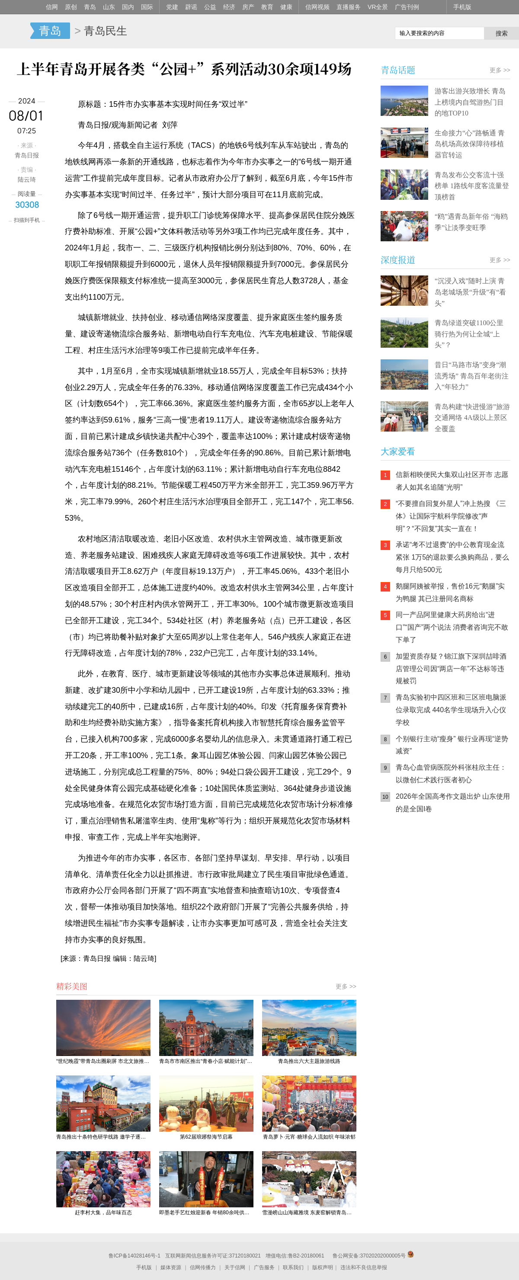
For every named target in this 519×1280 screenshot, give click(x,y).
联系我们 (293, 1267)
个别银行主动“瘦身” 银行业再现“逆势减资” (452, 745)
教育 (267, 6)
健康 (286, 6)
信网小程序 (458, 875)
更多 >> (346, 986)
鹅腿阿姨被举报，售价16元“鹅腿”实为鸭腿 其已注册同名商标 (450, 592)
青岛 (90, 6)
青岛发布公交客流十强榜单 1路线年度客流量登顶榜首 (472, 186)
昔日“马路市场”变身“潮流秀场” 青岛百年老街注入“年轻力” (472, 375)
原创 (71, 6)
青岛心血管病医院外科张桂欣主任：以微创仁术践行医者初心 (451, 774)
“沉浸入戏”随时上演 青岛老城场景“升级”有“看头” (470, 292)
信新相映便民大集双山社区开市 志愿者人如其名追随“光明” (452, 481)
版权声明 (322, 1267)
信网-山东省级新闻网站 (15, 31)
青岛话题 (398, 70)
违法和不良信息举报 (363, 1267)
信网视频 (317, 6)
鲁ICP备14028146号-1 (134, 1256)
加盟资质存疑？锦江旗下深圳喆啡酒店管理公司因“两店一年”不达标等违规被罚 (451, 669)
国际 (147, 6)
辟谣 (191, 6)
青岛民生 (105, 31)
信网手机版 (406, 875)
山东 (109, 6)
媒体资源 (170, 1267)
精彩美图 (71, 986)
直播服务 (348, 6)
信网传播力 (203, 1267)
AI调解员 (458, 910)
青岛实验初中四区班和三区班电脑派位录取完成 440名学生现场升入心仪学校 (451, 710)
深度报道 (398, 259)
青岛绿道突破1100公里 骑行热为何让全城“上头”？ (469, 334)
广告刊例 (407, 6)
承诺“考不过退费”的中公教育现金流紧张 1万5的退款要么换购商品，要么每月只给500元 (452, 557)
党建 (172, 6)
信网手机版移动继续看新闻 (343, 31)
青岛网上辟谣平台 (406, 910)
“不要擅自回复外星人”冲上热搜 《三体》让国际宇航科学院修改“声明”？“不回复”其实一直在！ (451, 516)
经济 (229, 6)
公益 (210, 6)
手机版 (462, 6)
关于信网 (234, 1267)
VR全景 (378, 6)
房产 (248, 6)
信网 (52, 6)
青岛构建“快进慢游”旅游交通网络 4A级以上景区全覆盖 (472, 417)
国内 (128, 6)
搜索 (502, 33)
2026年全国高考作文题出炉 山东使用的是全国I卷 (453, 803)
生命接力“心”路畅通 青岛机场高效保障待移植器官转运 (470, 144)
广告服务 (264, 1267)
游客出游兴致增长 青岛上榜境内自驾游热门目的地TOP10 (470, 102)
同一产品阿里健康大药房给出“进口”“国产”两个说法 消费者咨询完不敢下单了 (452, 627)
